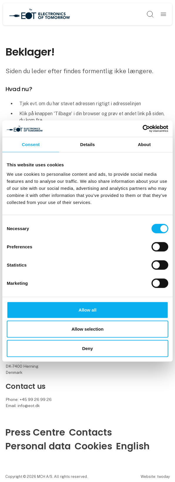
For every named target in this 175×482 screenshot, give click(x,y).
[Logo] (39, 14)
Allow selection (87, 329)
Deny (87, 348)
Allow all (88, 309)
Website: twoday (155, 476)
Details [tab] (87, 144)
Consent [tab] (31, 144)
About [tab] (144, 144)
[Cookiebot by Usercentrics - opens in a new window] (142, 129)
